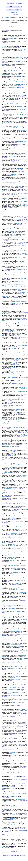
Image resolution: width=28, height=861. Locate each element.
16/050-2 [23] (7, 258)
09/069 (13, 238)
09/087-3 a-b (12, 85)
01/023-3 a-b (21, 822)
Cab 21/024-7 (21, 405)
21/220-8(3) (25, 750)
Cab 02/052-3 (14, 635)
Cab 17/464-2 (11, 139)
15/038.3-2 (21, 395)
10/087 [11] (8, 349)
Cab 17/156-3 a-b (9, 555)
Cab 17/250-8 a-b (8, 207)
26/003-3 (7, 31)
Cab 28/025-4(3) (8, 606)
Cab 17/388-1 (23, 148)
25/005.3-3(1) (24, 710)
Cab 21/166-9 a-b (9, 69)
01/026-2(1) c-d (8, 368)
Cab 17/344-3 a (14, 659)
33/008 (3, 53)
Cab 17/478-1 (21, 293)
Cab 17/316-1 (14, 132)
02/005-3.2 (9, 502)
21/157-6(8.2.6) (8, 485)
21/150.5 (25, 713)
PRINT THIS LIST (14, 14)
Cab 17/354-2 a (24, 319)
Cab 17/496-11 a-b (20, 432)
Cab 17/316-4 (15, 297)
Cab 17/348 (19, 507)
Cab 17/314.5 (21, 647)
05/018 (12, 493)
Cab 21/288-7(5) (12, 683)
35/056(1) (24, 600)
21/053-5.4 (7, 764)
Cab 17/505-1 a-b (17, 383)
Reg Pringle (13, 855)
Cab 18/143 (8, 482)
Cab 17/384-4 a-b (21, 530)
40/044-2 (8, 279)
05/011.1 (25, 217)
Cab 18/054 (15, 641)
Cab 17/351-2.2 (20, 243)
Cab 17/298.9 (20, 187)
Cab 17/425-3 (8, 805)
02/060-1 (3, 811)
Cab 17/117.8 (21, 220)
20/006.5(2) (21, 726)
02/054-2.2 (25, 122)
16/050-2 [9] (4, 107)
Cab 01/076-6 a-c (8, 749)
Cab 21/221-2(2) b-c (11, 782)
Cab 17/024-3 (19, 227)
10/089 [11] (11, 175)
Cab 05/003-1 (18, 47)
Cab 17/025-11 (22, 96)
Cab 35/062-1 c (9, 588)
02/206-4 (14, 844)
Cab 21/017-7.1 (25, 316)
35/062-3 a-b (14, 590)
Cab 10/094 (19, 705)
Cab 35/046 (11, 578)
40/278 (11, 700)
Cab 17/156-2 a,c (9, 102)
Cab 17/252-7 (18, 199)
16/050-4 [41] (22, 534)
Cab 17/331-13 (25, 312)
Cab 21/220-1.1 (8, 499)
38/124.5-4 (10, 496)
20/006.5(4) (21, 731)
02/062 (13, 847)
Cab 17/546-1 (8, 428)
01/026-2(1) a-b (16, 364)
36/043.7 (24, 690)
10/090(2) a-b (10, 737)
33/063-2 (18, 436)
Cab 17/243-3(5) (18, 338)
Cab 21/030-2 (4, 157)
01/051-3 (20, 807)
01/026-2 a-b (4, 353)
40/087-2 (10, 680)
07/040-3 (7, 39)
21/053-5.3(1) (11, 761)
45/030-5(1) (21, 126)
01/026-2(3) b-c (16, 360)
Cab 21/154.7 (19, 617)
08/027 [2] (19, 74)
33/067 (7, 703)
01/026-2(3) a (12, 356)
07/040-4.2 (7, 469)
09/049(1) (20, 441)
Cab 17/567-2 (14, 335)
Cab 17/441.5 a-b (17, 627)
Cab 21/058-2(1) (5, 240)
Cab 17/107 (20, 653)
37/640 (14, 451)
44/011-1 (11, 372)
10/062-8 (20, 136)
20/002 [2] (16, 485)
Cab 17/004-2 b (12, 537)
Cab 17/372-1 (21, 388)
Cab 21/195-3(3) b (5, 525)
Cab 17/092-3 (9, 564)
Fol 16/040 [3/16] (5, 62)
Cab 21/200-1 (24, 666)
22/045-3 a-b (12, 113)
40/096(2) (3, 834)
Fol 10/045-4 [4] (8, 331)
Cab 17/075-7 (17, 99)
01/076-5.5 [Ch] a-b (23, 491)
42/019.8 (14, 786)
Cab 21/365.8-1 (4, 696)
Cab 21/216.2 (14, 510)
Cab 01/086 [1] (6, 831)
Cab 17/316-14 (8, 264)
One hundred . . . (14, 720)
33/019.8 (22, 689)
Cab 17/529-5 (8, 797)
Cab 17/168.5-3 (15, 548)
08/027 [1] (11, 82)
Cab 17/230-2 (21, 254)
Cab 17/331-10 (19, 644)
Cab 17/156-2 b (9, 104)
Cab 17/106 (25, 800)
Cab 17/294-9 (11, 573)
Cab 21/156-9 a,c (5, 504)
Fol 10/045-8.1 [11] (12, 566)
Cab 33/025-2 (13, 677)
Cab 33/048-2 (17, 267)
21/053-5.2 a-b (19, 759)
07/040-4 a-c (20, 462)
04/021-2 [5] (8, 693)
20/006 (19, 380)
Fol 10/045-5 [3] (11, 419)
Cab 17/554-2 (7, 378)
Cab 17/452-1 (7, 341)
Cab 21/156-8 (21, 687)
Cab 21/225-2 (4, 343)
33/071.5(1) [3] (11, 685)
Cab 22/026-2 (7, 270)
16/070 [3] (3, 473)
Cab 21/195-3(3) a (5, 522)
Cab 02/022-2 (23, 656)
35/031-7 (11, 597)
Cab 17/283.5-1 (19, 290)
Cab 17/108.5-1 (15, 407)
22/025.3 (23, 767)
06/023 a (23, 87)
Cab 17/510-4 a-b (9, 273)
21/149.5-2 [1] (11, 753)
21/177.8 (25, 301)
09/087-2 (11, 80)
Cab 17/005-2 (19, 224)
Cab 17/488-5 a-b (16, 410)
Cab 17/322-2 (16, 36)
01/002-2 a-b (4, 527)
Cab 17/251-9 (16, 651)
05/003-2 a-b (6, 42)
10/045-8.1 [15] (9, 313)
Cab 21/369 (19, 154)
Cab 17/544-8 (17, 346)
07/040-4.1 (19, 465)
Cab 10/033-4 (24, 172)
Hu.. (16, 26)
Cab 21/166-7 (19, 50)
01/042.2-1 (12, 542)
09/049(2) (20, 444)
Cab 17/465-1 (15, 304)
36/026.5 (10, 576)
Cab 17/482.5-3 (11, 251)
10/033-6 (22, 171)
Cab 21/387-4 (7, 282)
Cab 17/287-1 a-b (14, 235)
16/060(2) (9, 455)
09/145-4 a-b (4, 119)
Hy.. (18, 26)
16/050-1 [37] (24, 793)
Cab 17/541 (15, 145)
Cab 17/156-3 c (9, 558)
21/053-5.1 (10, 756)
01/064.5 (18, 620)
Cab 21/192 (17, 446)
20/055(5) (3, 624)
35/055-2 (3, 594)
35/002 (26, 134)
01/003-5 (3, 746)
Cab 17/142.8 (8, 229)
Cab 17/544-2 (18, 476)
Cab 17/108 (7, 246)
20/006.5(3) (21, 728)
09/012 (10, 771)
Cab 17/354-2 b (24, 323)
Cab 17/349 (4, 166)
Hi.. (12, 26)
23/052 (14, 65)
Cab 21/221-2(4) (23, 783)
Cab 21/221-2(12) (24, 779)
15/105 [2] (24, 545)
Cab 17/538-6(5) (9, 415)
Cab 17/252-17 (17, 300)
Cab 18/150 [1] (9, 115)
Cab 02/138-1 (14, 142)
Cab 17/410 (20, 632)
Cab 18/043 (8, 561)
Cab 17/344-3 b (14, 662)
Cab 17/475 (17, 629)
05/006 (12, 202)
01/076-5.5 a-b (20, 488)
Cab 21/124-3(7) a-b (9, 674)
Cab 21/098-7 (14, 716)
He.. (10, 26)
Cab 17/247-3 (18, 439)
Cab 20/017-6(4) (9, 403)
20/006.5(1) (24, 723)
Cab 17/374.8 (16, 160)
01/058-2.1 (12, 819)
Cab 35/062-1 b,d (15, 584)
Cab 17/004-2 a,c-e (9, 534)
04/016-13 (8, 581)
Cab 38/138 (9, 71)
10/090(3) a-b (11, 739)
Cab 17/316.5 (20, 169)
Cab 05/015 (11, 194)
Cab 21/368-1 (24, 698)
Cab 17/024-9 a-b (21, 190)
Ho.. (14, 26)
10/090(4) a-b (11, 742)
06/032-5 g (23, 479)
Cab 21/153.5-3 (7, 77)
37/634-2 (7, 110)
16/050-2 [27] (9, 392)
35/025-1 (6, 604)
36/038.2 (14, 182)
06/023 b (6, 91)
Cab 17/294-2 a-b (12, 519)
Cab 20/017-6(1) (9, 400)
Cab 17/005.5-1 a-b (16, 93)
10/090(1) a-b (10, 734)
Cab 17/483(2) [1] (21, 828)
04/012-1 (15, 516)
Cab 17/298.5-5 (17, 232)
